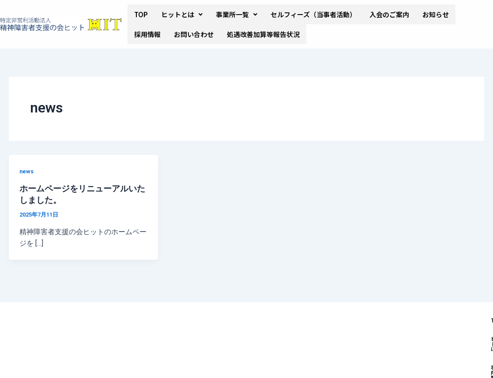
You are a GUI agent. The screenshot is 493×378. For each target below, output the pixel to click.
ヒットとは (182, 14)
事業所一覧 (236, 14)
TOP (141, 14)
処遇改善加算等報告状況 (263, 34)
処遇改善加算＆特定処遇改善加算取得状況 (332, 341)
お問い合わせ (194, 34)
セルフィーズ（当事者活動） (313, 14)
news (26, 171)
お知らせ (435, 14)
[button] (181, 14)
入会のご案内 (389, 14)
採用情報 (147, 34)
